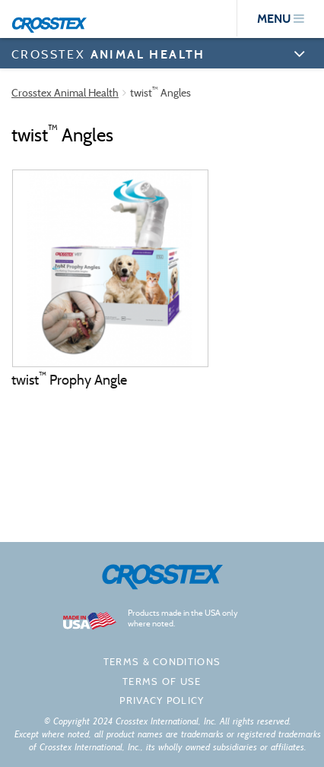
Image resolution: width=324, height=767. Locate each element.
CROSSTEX (108, 54)
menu (280, 18)
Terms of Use (162, 681)
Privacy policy (161, 700)
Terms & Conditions (162, 661)
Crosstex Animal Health (65, 93)
